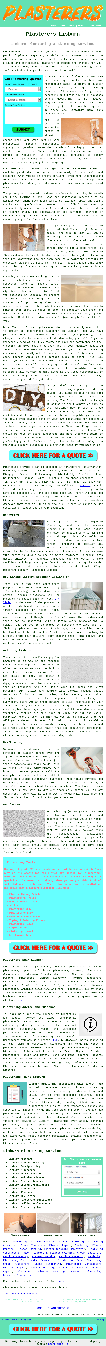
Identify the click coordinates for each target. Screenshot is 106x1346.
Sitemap (5, 1320)
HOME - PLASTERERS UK (53, 1308)
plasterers (45, 317)
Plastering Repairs (73, 1267)
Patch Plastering (35, 1253)
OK (67, 1344)
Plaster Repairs (43, 1241)
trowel (51, 233)
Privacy (100, 1320)
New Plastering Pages (22, 1320)
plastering (83, 66)
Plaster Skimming (71, 1241)
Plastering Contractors (83, 1264)
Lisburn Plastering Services (33, 1151)
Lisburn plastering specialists (52, 1083)
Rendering (20, 1241)
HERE (55, 1040)
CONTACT (82, 26)
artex (30, 276)
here (19, 1000)
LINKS (62, 26)
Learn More (55, 1344)
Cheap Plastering (48, 1264)
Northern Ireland (28, 1143)
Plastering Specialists (20, 1260)
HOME (53, 26)
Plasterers (25, 1271)
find (16, 966)
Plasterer (78, 1249)
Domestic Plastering (85, 1271)
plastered (80, 172)
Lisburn (85, 485)
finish (55, 291)
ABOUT (72, 26)
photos (49, 131)
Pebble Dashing (42, 1267)
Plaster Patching (51, 1271)
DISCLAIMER (95, 26)
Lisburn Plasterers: (17, 51)
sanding (24, 262)
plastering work (86, 76)
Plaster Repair (60, 1245)
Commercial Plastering (57, 1260)
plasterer (48, 63)
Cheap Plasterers (33, 1245)
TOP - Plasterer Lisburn (20, 1293)
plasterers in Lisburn (19, 183)
